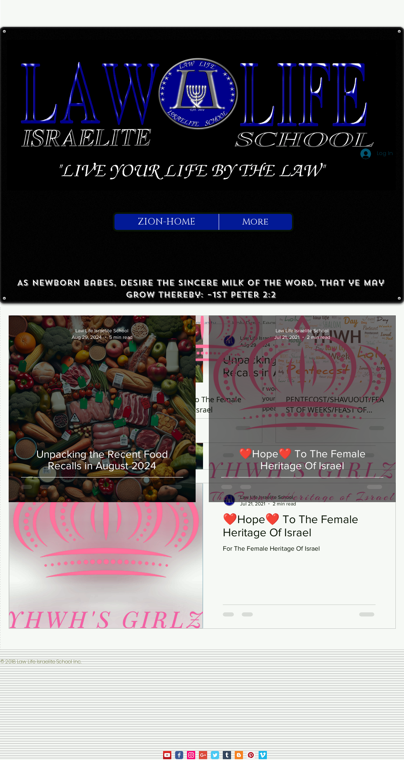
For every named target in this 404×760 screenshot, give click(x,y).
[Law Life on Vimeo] (263, 755)
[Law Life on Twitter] (215, 755)
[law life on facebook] (179, 755)
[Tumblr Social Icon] (227, 755)
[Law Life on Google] (203, 755)
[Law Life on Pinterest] (251, 755)
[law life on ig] (191, 755)
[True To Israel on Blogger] (239, 755)
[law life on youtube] (167, 755)
